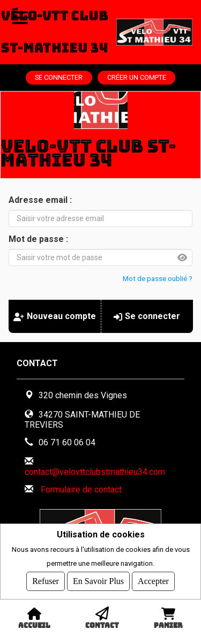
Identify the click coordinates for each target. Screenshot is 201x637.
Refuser (45, 581)
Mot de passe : (38, 239)
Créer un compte (136, 77)
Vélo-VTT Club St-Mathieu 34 (54, 31)
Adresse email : (40, 200)
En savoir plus (98, 581)
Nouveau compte (54, 316)
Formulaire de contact (81, 489)
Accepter (153, 581)
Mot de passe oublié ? (157, 278)
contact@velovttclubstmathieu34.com (95, 472)
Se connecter (59, 77)
